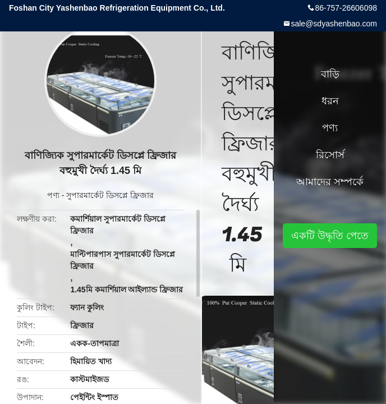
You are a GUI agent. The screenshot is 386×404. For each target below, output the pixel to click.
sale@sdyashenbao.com (334, 23)
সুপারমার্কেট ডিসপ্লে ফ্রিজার (110, 195)
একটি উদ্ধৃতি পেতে (330, 235)
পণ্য (53, 195)
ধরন (330, 101)
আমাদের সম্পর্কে (330, 181)
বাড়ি (330, 74)
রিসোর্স (330, 154)
